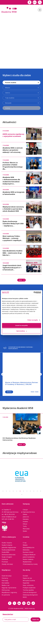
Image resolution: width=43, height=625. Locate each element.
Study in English (7, 557)
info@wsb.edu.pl (11, 517)
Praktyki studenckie (29, 588)
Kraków (25, 521)
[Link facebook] (9, 603)
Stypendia (26, 583)
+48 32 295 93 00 (9, 514)
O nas (25, 543)
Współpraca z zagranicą (9, 592)
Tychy (25, 526)
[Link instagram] (24, 603)
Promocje (5, 562)
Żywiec (25, 531)
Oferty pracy (6, 590)
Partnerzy (5, 578)
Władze (25, 545)
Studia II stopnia (7, 545)
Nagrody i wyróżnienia (9, 588)
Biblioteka (26, 550)
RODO (25, 597)
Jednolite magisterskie (9, 547)
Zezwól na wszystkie (21, 325)
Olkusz (25, 524)
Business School (28, 552)
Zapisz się (35, 619)
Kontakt (25, 576)
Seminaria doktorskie (8, 555)
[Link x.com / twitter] (14, 603)
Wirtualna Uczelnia (29, 580)
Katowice (26, 519)
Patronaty (5, 580)
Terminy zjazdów (28, 590)
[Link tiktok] (33, 603)
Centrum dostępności (30, 592)
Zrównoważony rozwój (30, 564)
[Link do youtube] (28, 603)
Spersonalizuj (21, 331)
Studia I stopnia (7, 543)
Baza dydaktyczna (28, 547)
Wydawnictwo (27, 562)
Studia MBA (5, 552)
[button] (29, 2)
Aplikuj (9, 392)
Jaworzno (26, 517)
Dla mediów (5, 583)
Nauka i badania (28, 559)
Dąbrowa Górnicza (29, 512)
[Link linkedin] (19, 603)
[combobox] (35, 2)
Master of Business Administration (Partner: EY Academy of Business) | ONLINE (21, 383)
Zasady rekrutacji (7, 564)
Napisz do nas (27, 578)
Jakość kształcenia (28, 557)
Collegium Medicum (29, 555)
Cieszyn (25, 510)
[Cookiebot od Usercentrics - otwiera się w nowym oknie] (33, 292)
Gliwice (25, 514)
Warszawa (26, 529)
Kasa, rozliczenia (28, 585)
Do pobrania (6, 595)
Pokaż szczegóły (33, 320)
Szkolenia (5, 559)
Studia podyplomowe (8, 550)
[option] (21, 39)
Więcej (22, 280)
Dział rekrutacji (6, 576)
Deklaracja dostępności (30, 595)
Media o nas (5, 585)
